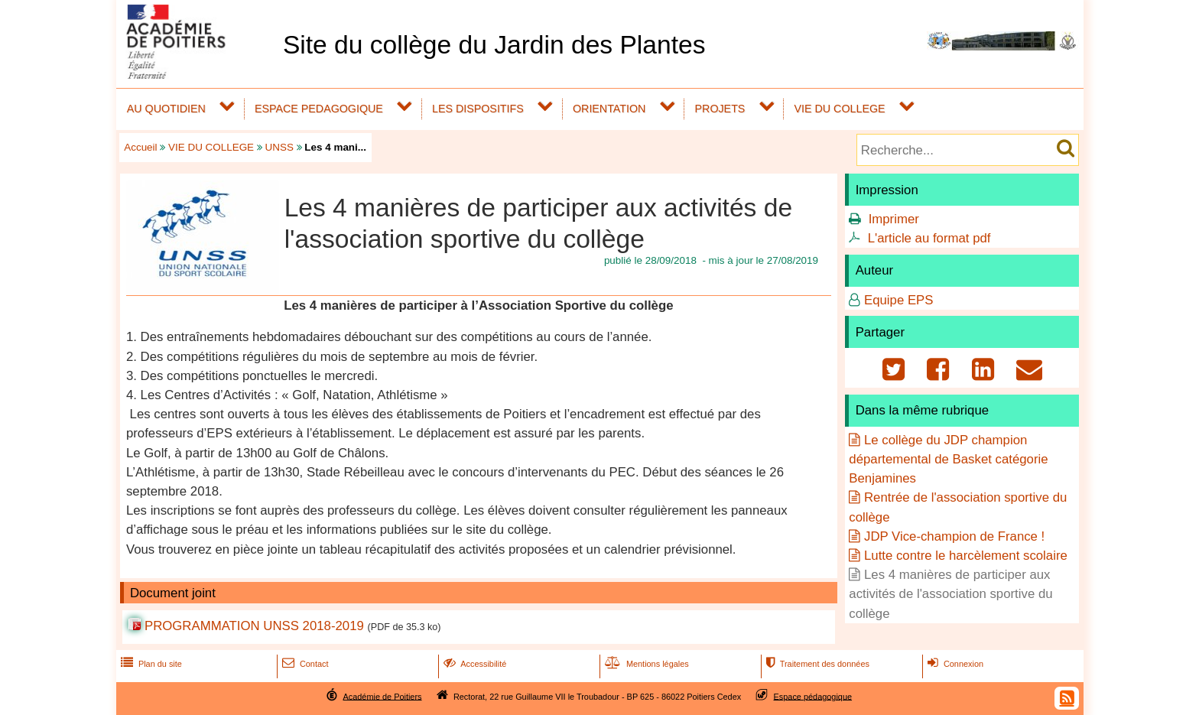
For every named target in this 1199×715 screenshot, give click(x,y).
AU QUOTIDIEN (166, 108)
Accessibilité (473, 663)
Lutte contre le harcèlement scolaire (965, 555)
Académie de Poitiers (382, 695)
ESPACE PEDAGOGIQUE (319, 108)
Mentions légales (645, 663)
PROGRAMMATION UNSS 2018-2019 (254, 626)
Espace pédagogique (813, 695)
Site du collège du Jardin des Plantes (494, 45)
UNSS (279, 147)
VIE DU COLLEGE (839, 108)
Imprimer (894, 219)
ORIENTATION (609, 108)
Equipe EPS (899, 300)
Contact (304, 663)
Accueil (140, 147)
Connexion (953, 663)
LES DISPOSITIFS (478, 108)
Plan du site (150, 663)
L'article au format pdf (929, 238)
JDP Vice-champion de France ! (954, 536)
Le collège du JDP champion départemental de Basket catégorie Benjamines (948, 459)
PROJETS (720, 108)
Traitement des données (816, 663)
